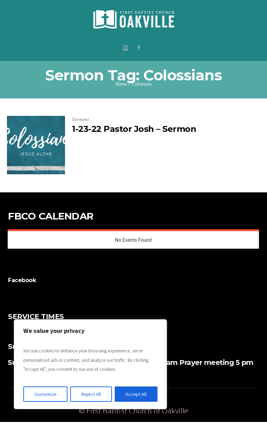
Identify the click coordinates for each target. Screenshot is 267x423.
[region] (90, 364)
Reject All (91, 394)
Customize (45, 394)
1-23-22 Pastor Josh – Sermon (134, 129)
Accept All (136, 394)
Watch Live (227, 400)
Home (121, 84)
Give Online (192, 400)
